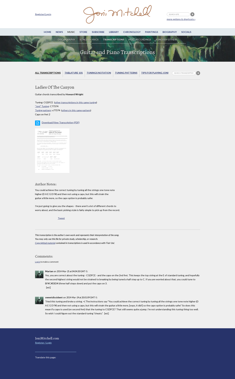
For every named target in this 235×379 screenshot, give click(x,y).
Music (71, 32)
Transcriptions (113, 39)
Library (114, 32)
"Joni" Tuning (42, 106)
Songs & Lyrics (89, 39)
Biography (170, 32)
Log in (37, 262)
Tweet (61, 218)
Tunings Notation (99, 72)
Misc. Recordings (140, 39)
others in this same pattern (76, 110)
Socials (186, 32)
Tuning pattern (43, 110)
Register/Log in (43, 14)
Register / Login (43, 342)
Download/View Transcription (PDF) (61, 122)
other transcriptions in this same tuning (75, 102)
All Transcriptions (48, 72)
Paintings (151, 32)
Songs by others (166, 39)
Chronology (131, 32)
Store (83, 32)
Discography (66, 39)
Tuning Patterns (126, 72)
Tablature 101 (74, 72)
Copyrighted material (45, 242)
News (59, 32)
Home (47, 32)
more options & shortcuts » (181, 19)
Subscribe (98, 32)
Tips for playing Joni (154, 72)
